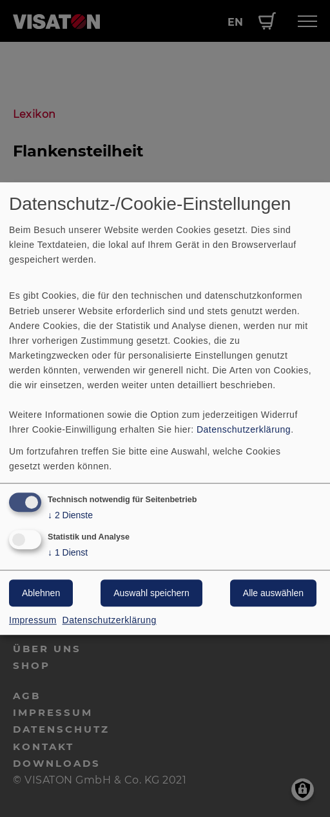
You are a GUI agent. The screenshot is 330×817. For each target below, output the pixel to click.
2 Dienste (70, 516)
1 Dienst (68, 552)
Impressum (33, 620)
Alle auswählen (273, 593)
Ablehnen (41, 593)
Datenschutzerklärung (244, 430)
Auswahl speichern (151, 593)
